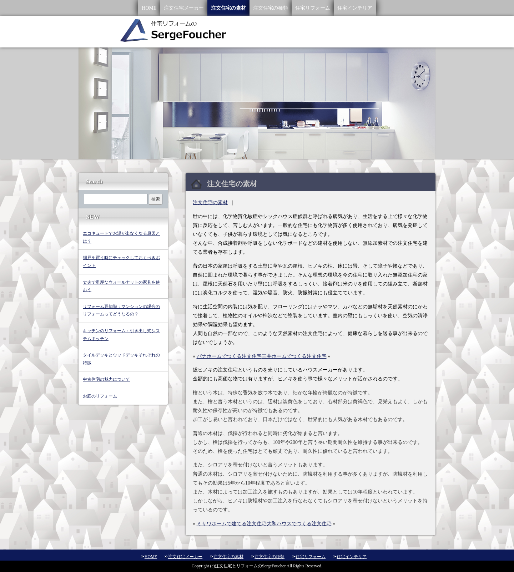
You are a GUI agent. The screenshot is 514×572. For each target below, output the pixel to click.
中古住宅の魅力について (106, 379)
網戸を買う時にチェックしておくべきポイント (121, 261)
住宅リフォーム (312, 8)
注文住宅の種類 (270, 8)
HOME (149, 8)
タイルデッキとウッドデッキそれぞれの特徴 (121, 359)
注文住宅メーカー (184, 8)
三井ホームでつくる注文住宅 (294, 356)
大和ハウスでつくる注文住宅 (299, 523)
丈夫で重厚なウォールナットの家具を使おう (121, 286)
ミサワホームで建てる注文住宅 (232, 523)
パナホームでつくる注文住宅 (229, 356)
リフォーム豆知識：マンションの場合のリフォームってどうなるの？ (121, 310)
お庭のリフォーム (100, 396)
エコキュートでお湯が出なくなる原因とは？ (121, 237)
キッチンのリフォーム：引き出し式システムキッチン (121, 334)
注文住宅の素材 (228, 8)
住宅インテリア (354, 8)
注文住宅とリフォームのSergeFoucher (250, 565)
